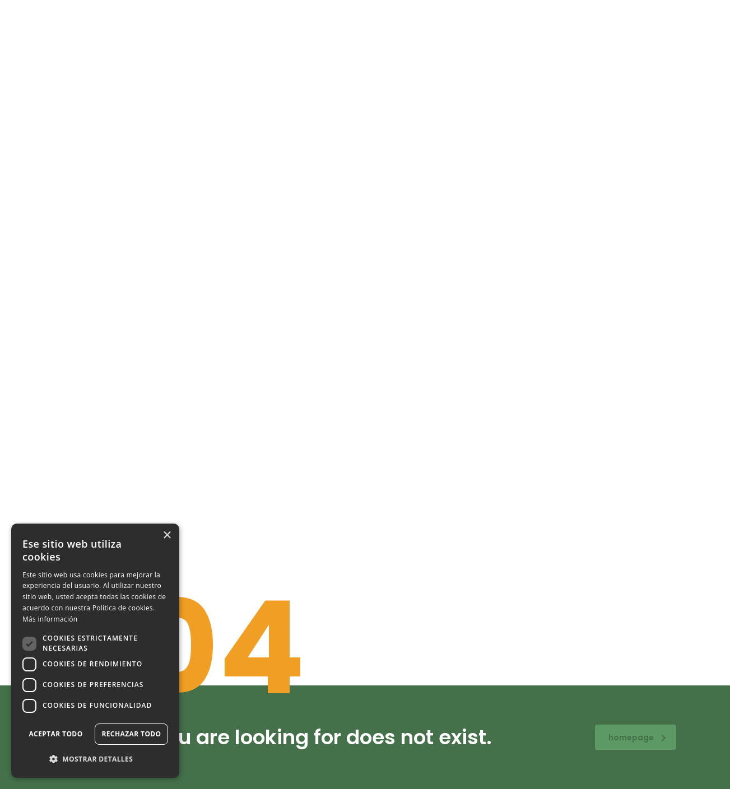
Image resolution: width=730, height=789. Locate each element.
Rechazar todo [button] (131, 734)
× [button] (166, 535)
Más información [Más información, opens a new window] (49, 619)
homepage (637, 737)
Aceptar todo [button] (55, 734)
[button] (95, 759)
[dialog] (95, 651)
